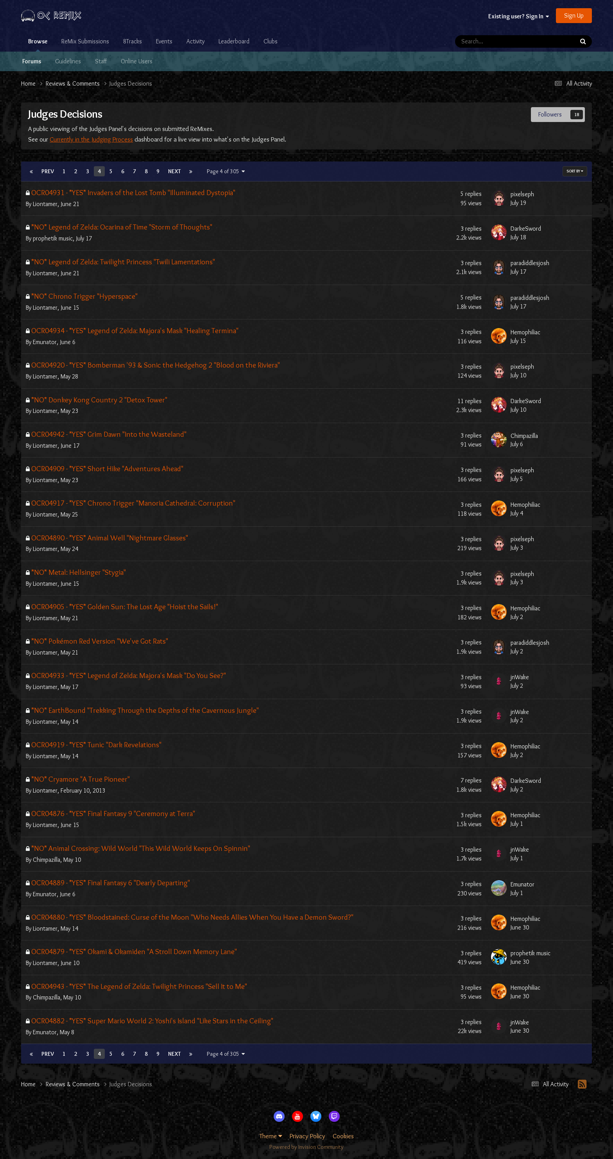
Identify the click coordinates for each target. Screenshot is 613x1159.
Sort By (574, 171)
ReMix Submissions (85, 41)
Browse (37, 45)
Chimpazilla (524, 436)
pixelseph (522, 194)
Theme (271, 1136)
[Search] (493, 41)
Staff (101, 61)
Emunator (45, 342)
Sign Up (574, 15)
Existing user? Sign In (518, 16)
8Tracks (132, 41)
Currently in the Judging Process (91, 139)
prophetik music (53, 238)
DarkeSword (526, 228)
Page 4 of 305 (226, 171)
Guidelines (68, 61)
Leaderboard (234, 41)
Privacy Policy (307, 1136)
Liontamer (45, 204)
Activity (195, 41)
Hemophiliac (525, 332)
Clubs (270, 41)
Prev (47, 171)
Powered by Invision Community (306, 1146)
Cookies (343, 1136)
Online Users (136, 61)
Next (174, 171)
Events (164, 41)
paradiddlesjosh (530, 263)
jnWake (520, 677)
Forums (31, 61)
